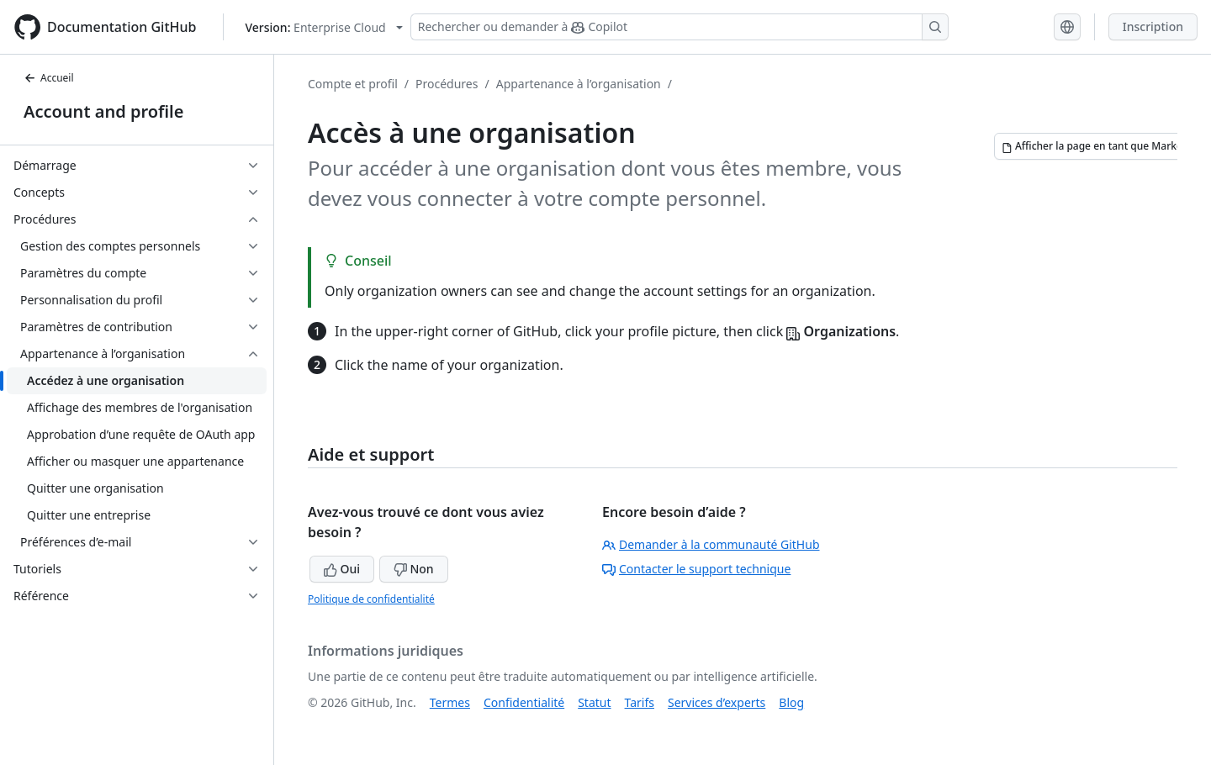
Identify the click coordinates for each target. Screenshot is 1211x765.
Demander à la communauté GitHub (711, 544)
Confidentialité (524, 702)
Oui (342, 569)
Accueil (49, 78)
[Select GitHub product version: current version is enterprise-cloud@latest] (323, 27)
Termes (450, 702)
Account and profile (103, 111)
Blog (791, 702)
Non (414, 569)
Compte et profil (353, 84)
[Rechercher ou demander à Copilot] (679, 26)
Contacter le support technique (696, 569)
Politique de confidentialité (371, 599)
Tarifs (639, 702)
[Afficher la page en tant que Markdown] (1102, 146)
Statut (594, 702)
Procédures (446, 84)
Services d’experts (716, 702)
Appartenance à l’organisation (578, 84)
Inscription (1153, 26)
